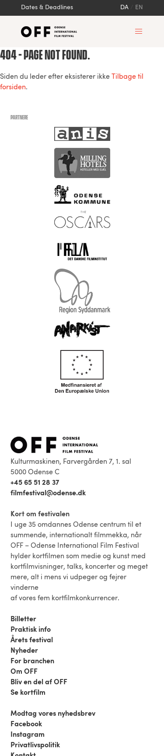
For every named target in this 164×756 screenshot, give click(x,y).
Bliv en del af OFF (38, 682)
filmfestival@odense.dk (48, 493)
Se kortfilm (27, 693)
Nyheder (24, 651)
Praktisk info (30, 630)
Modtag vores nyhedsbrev (52, 714)
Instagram (27, 735)
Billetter (23, 619)
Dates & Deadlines (47, 7)
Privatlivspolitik (35, 745)
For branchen (32, 661)
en (139, 7)
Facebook (26, 724)
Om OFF (24, 672)
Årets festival (31, 640)
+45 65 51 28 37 (34, 483)
